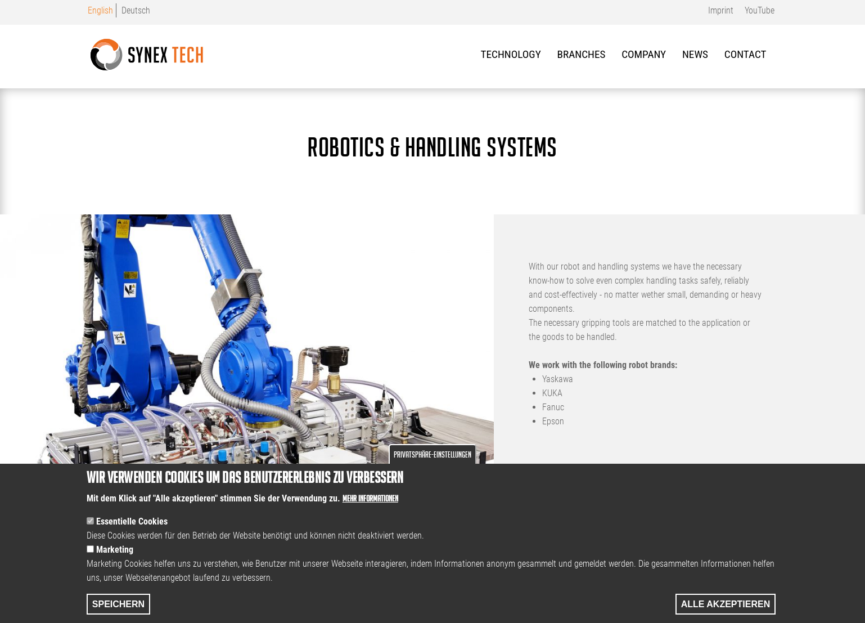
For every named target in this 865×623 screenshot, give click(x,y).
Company (643, 54)
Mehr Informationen (370, 514)
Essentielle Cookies (132, 537)
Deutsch (135, 10)
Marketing (114, 565)
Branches (581, 54)
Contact (745, 54)
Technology (511, 54)
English (100, 10)
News (695, 54)
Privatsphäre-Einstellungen (432, 470)
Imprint (720, 10)
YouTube (759, 10)
